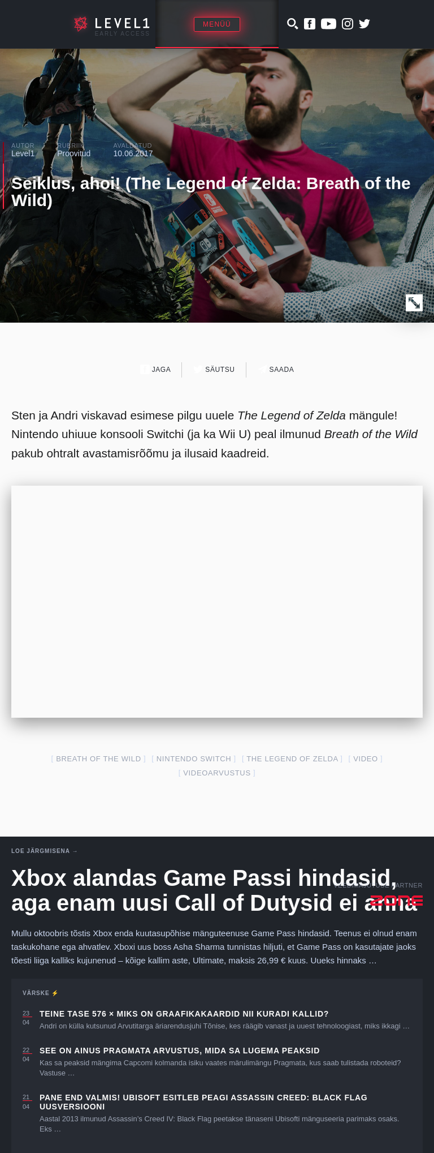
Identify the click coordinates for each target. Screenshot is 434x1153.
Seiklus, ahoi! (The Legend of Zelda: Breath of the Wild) (211, 191)
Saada (276, 369)
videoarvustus (216, 773)
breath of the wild (98, 759)
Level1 (22, 153)
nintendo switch (194, 759)
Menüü (217, 24)
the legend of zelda (292, 759)
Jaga (155, 369)
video (365, 759)
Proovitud (73, 153)
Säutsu (214, 369)
